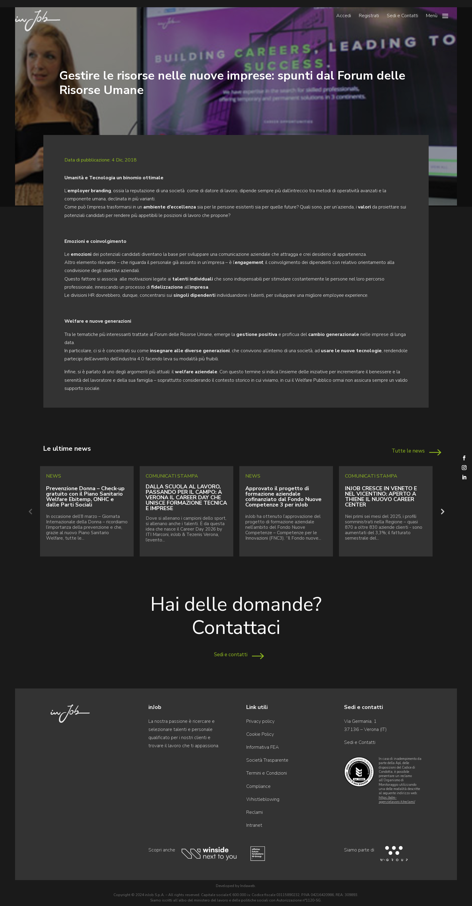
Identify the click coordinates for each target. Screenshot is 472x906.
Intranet (254, 825)
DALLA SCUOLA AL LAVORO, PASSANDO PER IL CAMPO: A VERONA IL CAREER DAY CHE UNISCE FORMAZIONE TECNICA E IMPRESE (186, 497)
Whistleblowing (262, 799)
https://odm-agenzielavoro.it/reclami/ (397, 799)
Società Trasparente (267, 760)
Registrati (369, 16)
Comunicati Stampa (172, 476)
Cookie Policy (260, 734)
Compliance (258, 786)
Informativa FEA (262, 747)
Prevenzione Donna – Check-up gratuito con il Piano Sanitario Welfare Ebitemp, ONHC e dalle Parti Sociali (85, 496)
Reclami (254, 812)
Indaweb (247, 885)
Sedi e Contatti (402, 16)
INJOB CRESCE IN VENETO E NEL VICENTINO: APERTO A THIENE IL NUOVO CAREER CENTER (381, 496)
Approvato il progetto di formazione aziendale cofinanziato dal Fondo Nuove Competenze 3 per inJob (283, 496)
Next (441, 511)
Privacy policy (260, 721)
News (53, 476)
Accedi (343, 16)
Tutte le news (408, 450)
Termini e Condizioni (266, 773)
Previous (30, 511)
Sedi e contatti (230, 654)
